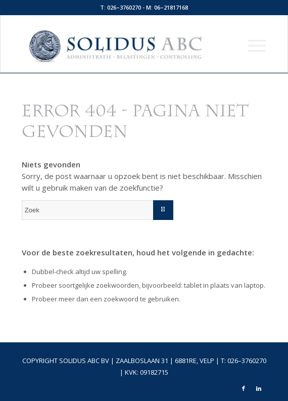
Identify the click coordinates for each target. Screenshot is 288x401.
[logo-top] (119, 45)
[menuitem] (252, 45)
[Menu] (252, 45)
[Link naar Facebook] (243, 388)
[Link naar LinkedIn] (258, 388)
